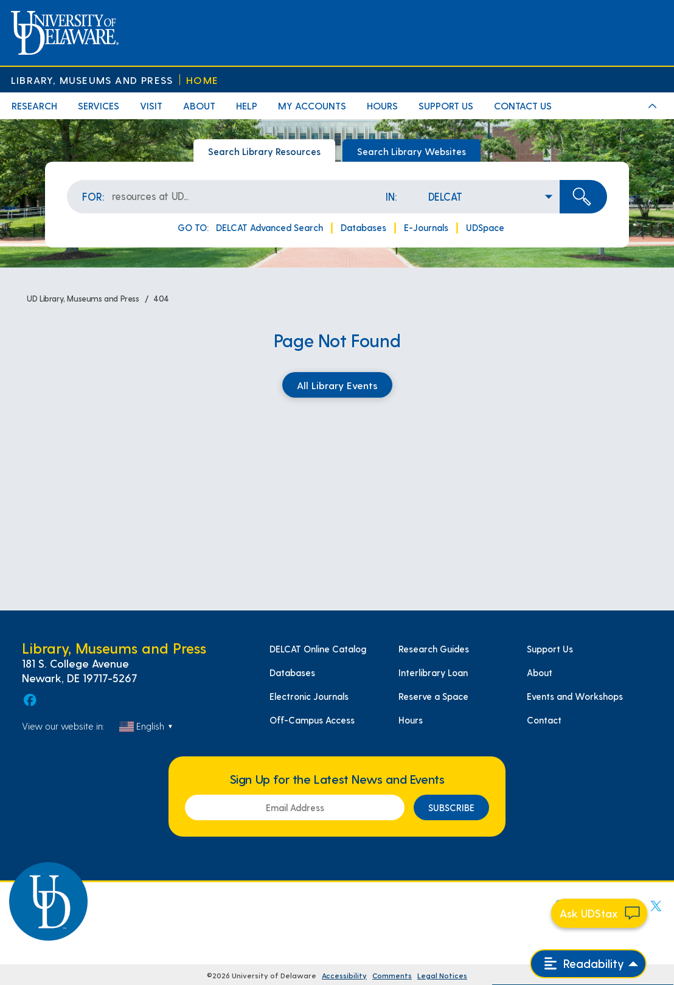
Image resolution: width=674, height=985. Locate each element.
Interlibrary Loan (433, 672)
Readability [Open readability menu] (584, 963)
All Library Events (337, 385)
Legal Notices (442, 975)
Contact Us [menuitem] (523, 105)
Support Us (550, 648)
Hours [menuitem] (382, 105)
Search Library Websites (411, 151)
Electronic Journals (309, 696)
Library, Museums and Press (92, 80)
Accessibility (344, 975)
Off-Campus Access (312, 719)
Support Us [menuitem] (446, 105)
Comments (392, 975)
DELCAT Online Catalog (317, 648)
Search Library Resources (264, 151)
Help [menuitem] (246, 105)
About (539, 672)
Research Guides (433, 648)
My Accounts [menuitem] (312, 105)
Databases (363, 227)
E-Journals (426, 227)
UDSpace (485, 227)
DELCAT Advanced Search (269, 227)
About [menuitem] (199, 105)
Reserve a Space (433, 696)
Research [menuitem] (34, 105)
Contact (544, 719)
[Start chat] (599, 913)
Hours (410, 719)
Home (202, 80)
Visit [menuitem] (151, 105)
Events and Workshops (575, 696)
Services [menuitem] (98, 105)
